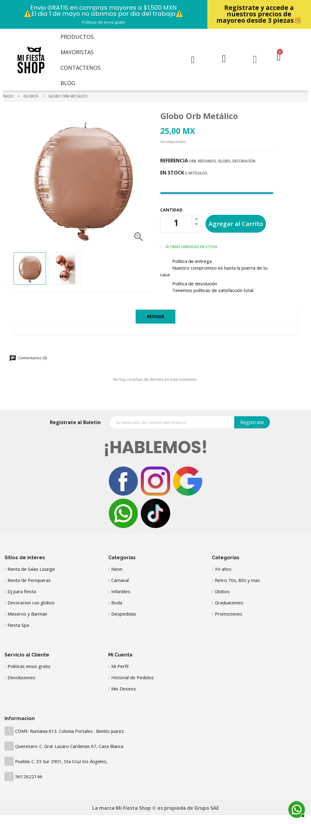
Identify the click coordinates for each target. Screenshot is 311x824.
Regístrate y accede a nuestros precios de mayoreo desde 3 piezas (259, 14)
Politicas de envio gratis (103, 22)
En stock (172, 172)
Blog (67, 83)
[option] (30, 268)
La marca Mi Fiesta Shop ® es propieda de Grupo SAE (155, 808)
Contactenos (80, 67)
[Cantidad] (176, 223)
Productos (77, 36)
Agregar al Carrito (236, 223)
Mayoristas (77, 52)
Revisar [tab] (155, 316)
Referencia (174, 160)
